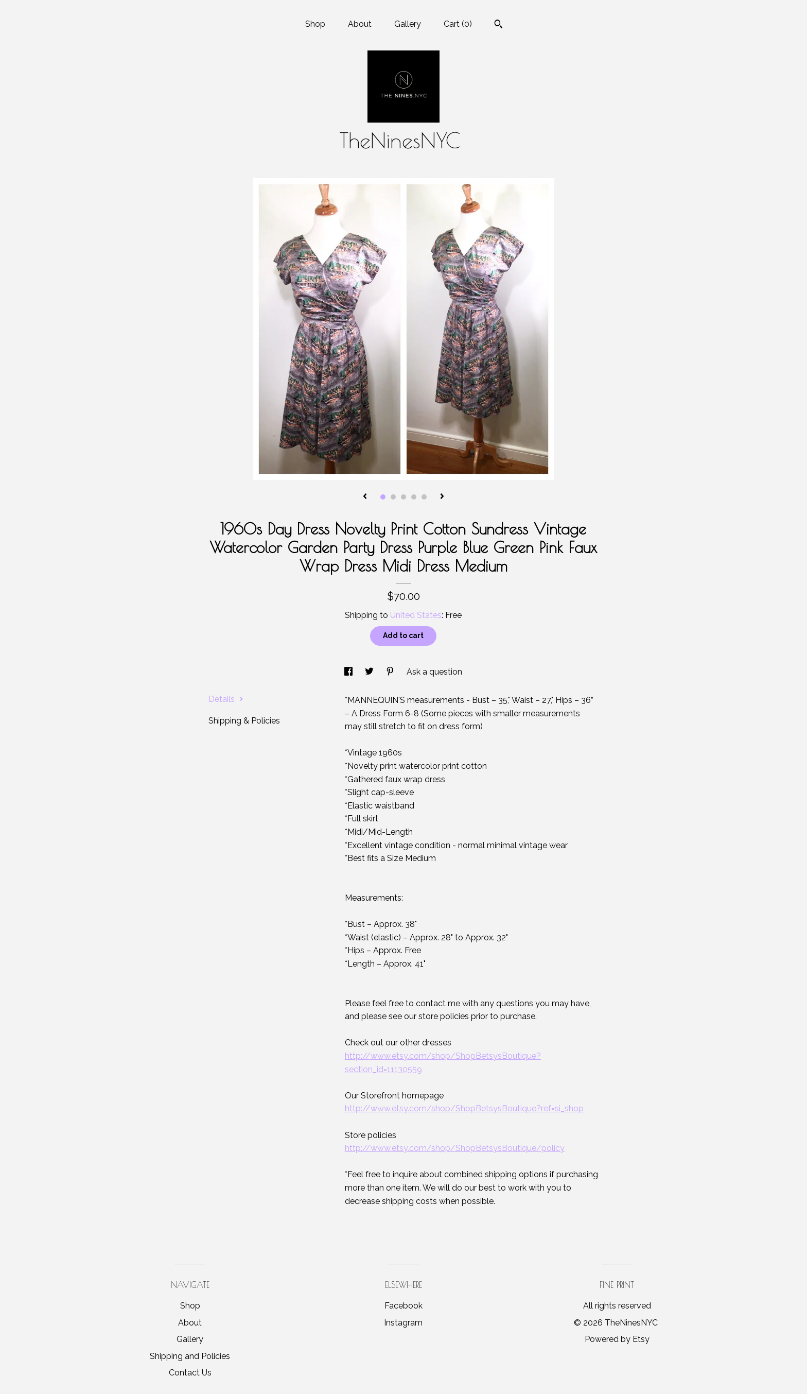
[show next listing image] (442, 497)
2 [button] (393, 497)
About (360, 24)
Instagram (403, 1323)
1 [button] (382, 497)
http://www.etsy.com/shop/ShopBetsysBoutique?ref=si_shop (464, 1108)
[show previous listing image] (364, 497)
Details (225, 699)
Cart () (458, 24)
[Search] (498, 25)
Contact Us (190, 1373)
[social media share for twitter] (370, 672)
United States (416, 615)
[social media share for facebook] (349, 672)
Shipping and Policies (190, 1356)
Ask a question (434, 672)
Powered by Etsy (617, 1339)
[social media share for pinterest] (391, 672)
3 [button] (403, 497)
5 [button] (424, 497)
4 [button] (413, 497)
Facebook (403, 1306)
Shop (315, 24)
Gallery (407, 24)
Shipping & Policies (244, 721)
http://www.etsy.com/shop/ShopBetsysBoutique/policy (455, 1148)
